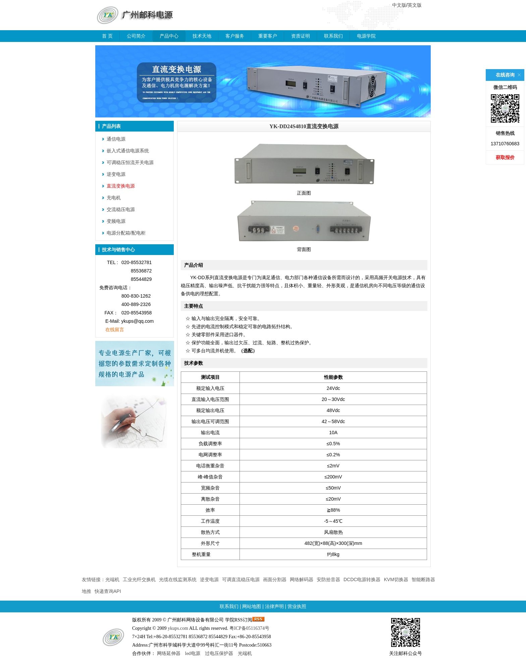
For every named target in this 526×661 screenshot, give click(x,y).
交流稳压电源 (121, 209)
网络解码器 (301, 579)
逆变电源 (116, 174)
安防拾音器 (328, 579)
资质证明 (300, 36)
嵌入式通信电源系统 (128, 150)
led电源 (192, 653)
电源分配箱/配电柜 (126, 233)
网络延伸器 (168, 653)
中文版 (399, 5)
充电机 (114, 197)
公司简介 (136, 36)
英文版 (415, 5)
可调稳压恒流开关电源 (130, 162)
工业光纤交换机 (139, 579)
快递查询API (108, 591)
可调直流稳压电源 (241, 579)
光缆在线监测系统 (178, 579)
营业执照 (296, 606)
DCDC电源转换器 (362, 579)
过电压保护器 (219, 653)
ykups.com (178, 628)
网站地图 (251, 606)
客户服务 (234, 36)
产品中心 (169, 36)
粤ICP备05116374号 (249, 628)
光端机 (112, 579)
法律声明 (274, 606)
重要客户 (267, 36)
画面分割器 (274, 579)
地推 (86, 591)
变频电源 (116, 221)
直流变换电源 (121, 186)
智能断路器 (423, 579)
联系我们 (333, 36)
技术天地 (202, 36)
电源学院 (366, 36)
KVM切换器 (396, 579)
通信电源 (116, 139)
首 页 (107, 36)
